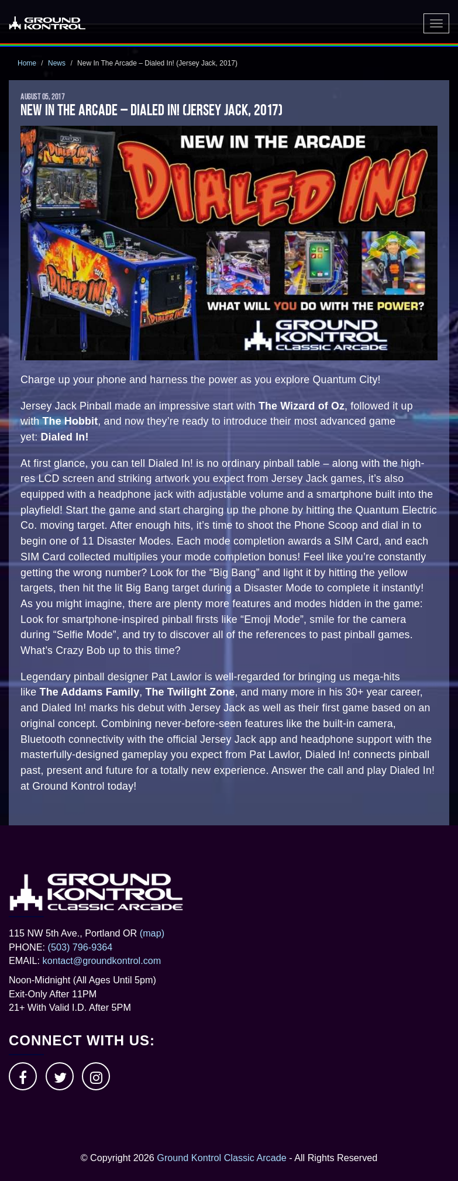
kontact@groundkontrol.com (102, 960)
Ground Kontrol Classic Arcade (221, 1157)
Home (27, 63)
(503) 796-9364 (80, 947)
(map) (152, 933)
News (57, 63)
